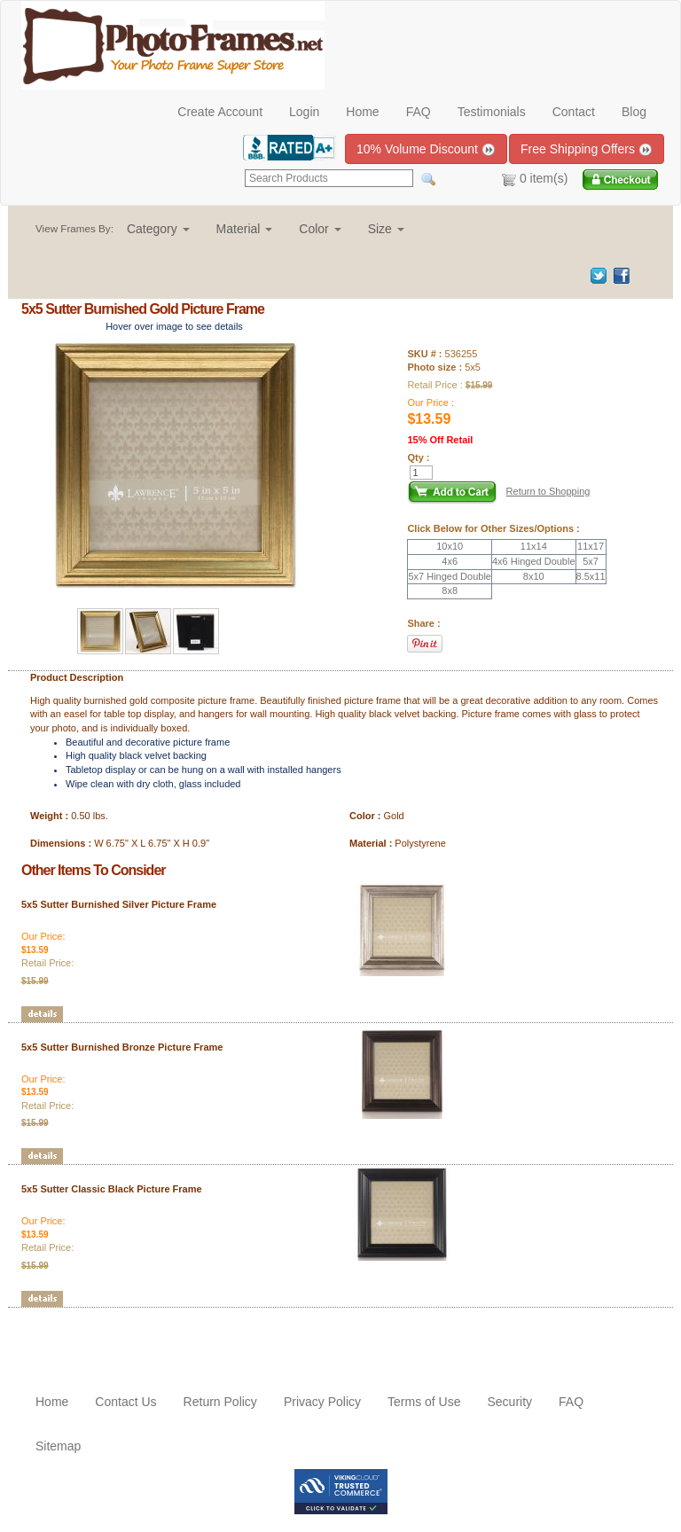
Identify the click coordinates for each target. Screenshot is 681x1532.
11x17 (590, 546)
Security (509, 1402)
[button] (158, 229)
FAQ (418, 112)
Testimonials (492, 112)
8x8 (450, 590)
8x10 (533, 576)
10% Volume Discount (426, 149)
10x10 (449, 546)
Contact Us (125, 1402)
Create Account (219, 112)
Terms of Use (423, 1402)
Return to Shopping (548, 491)
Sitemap (58, 1446)
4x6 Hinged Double (533, 561)
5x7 (591, 561)
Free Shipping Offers (587, 149)
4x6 (450, 561)
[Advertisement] (125, 1334)
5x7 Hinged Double (449, 576)
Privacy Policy (322, 1402)
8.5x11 (591, 576)
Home (362, 112)
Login (304, 112)
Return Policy (220, 1402)
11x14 (534, 546)
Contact (573, 112)
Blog (634, 112)
